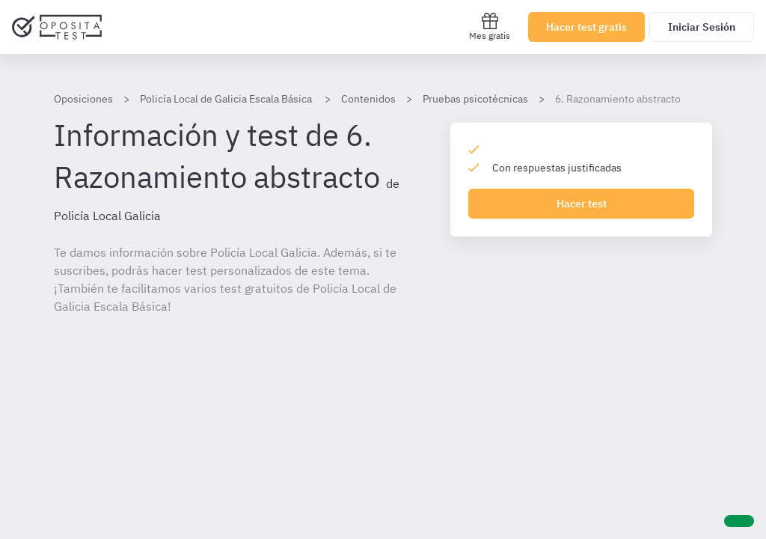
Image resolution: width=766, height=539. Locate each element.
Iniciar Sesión (701, 27)
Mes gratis (489, 26)
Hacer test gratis (586, 27)
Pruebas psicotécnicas (475, 99)
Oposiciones (83, 99)
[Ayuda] (739, 521)
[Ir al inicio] (57, 27)
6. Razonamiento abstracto (618, 99)
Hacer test (582, 203)
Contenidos (368, 99)
